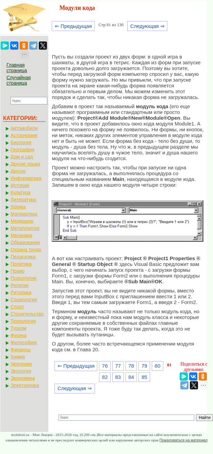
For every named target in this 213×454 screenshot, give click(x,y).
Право (17, 271)
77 (118, 366)
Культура (20, 192)
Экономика (23, 378)
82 (105, 377)
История (20, 185)
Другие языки (25, 164)
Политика (21, 264)
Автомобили (24, 128)
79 (144, 366)
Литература (23, 199)
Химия (18, 356)
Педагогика (23, 256)
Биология (21, 142)
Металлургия (25, 228)
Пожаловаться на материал (183, 440)
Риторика (21, 292)
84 (131, 377)
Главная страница (16, 67)
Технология (23, 321)
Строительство (27, 314)
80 (158, 366)
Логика (18, 206)
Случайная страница (18, 80)
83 (118, 377)
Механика (21, 235)
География (22, 149)
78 (131, 366)
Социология (24, 299)
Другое (18, 171)
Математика (24, 214)
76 (105, 366)
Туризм (18, 328)
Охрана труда (26, 249)
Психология (23, 278)
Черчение (21, 364)
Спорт (17, 306)
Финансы (21, 349)
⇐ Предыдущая (73, 26)
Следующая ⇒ (147, 26)
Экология (21, 371)
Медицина (22, 221)
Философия (23, 342)
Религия (20, 285)
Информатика (26, 178)
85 (144, 377)
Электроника (25, 385)
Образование (25, 242)
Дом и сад (22, 156)
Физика (19, 335)
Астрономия (24, 135)
